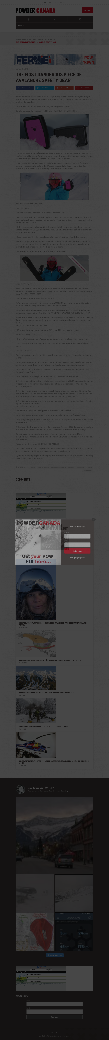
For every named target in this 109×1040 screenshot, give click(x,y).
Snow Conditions (43, 467)
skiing (90, 467)
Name (28, 1001)
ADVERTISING (53, 2)
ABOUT (44, 2)
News (33, 467)
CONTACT (63, 2)
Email (28, 1008)
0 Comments (88, 471)
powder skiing (80, 467)
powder (71, 467)
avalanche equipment (58, 467)
